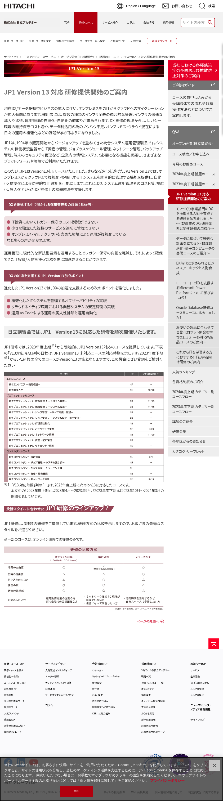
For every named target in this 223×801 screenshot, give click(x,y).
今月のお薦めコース (187, 164)
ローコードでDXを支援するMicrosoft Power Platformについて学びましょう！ (195, 290)
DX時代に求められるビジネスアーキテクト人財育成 (195, 268)
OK (76, 791)
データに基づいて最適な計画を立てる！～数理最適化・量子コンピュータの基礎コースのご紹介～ (195, 246)
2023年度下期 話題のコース (193, 183)
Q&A (175, 131)
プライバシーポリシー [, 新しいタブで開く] (167, 780)
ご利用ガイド (183, 85)
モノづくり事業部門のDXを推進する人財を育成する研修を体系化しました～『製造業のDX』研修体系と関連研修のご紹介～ (195, 218)
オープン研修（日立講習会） (77, 57)
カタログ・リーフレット (188, 451)
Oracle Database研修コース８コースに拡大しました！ (195, 312)
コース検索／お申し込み (190, 153)
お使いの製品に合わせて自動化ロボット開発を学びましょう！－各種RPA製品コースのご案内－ (195, 335)
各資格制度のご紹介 (187, 381)
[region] (111, 779)
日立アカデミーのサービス (40, 57)
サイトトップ (11, 57)
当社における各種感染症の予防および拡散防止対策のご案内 (192, 70)
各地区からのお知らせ (189, 441)
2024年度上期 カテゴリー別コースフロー (193, 394)
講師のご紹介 (182, 421)
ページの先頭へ (148, 621)
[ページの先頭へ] (213, 643)
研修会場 (179, 431)
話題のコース (108, 57)
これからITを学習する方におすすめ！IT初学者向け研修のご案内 (194, 357)
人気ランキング (183, 371)
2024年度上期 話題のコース (193, 173)
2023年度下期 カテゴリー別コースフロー (193, 409)
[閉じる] (214, 765)
